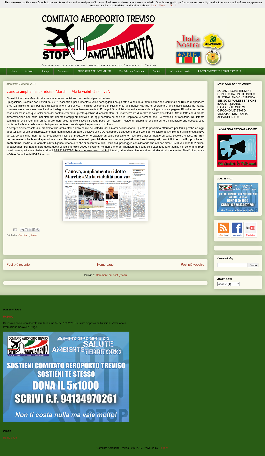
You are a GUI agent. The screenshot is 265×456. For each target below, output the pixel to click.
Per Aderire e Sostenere (131, 71)
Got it (173, 5)
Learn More (158, 5)
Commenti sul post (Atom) (111, 275)
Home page (105, 264)
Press (34, 235)
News (14, 71)
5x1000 (8, 316)
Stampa (45, 71)
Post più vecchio (192, 264)
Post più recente (18, 264)
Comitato (23, 235)
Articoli (29, 71)
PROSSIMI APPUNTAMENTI (94, 71)
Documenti (64, 71)
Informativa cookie (179, 71)
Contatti (157, 71)
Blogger (163, 447)
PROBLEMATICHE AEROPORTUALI (219, 71)
